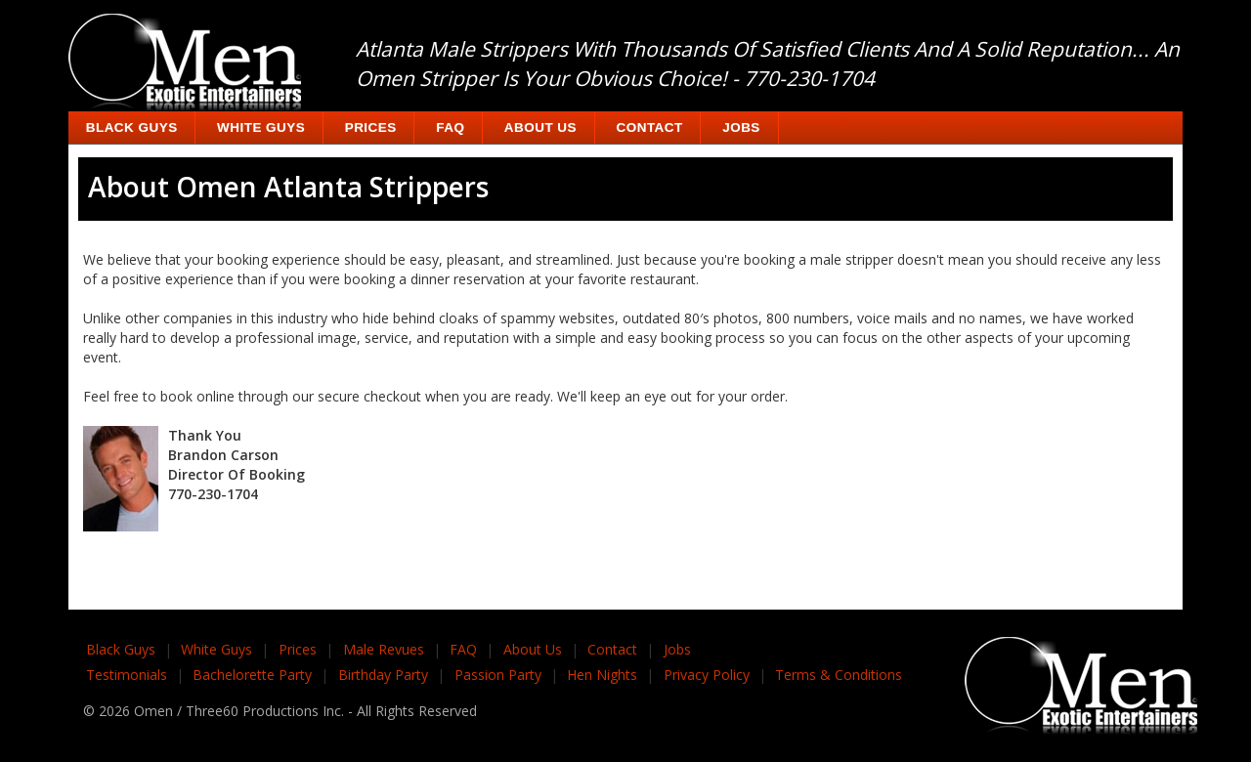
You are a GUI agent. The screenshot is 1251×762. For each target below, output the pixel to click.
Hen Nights (602, 674)
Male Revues (383, 649)
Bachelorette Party (252, 674)
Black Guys (132, 127)
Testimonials (126, 674)
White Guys (261, 127)
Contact (650, 127)
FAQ (450, 127)
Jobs (741, 127)
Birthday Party (383, 674)
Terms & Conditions (838, 674)
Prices (371, 127)
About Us (540, 127)
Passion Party (497, 674)
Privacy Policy (707, 674)
